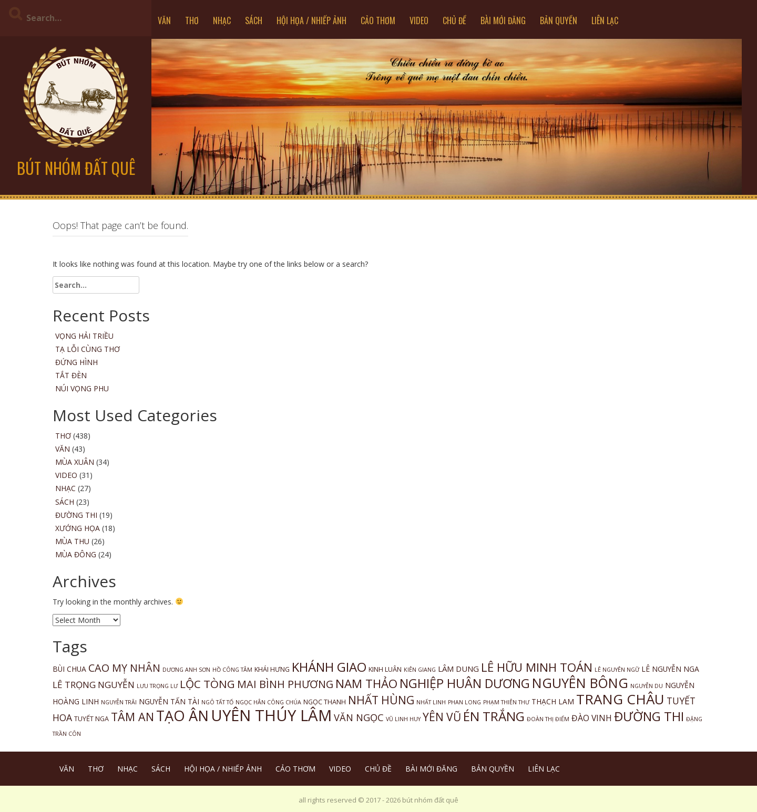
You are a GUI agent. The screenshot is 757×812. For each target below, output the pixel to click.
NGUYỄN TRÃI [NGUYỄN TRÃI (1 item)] (119, 702)
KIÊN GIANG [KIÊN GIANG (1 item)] (420, 669)
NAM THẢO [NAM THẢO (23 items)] (366, 683)
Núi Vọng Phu (82, 388)
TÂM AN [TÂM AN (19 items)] (132, 716)
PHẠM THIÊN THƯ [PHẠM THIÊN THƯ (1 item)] (506, 702)
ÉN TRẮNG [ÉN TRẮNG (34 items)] (494, 716)
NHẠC (222, 20)
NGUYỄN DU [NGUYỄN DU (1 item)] (646, 686)
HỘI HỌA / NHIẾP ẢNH (311, 20)
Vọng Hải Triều (84, 336)
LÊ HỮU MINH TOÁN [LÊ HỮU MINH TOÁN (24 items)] (536, 667)
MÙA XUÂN (74, 462)
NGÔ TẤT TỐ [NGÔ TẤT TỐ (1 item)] (217, 702)
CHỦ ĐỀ (454, 20)
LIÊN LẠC (604, 20)
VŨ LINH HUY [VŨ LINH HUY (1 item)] (403, 719)
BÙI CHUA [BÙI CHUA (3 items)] (69, 669)
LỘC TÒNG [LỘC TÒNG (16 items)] (207, 683)
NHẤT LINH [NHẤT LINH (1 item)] (431, 702)
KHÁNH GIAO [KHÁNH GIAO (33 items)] (329, 666)
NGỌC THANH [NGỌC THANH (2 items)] (324, 702)
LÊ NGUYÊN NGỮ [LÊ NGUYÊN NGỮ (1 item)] (617, 669)
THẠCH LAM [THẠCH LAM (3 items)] (552, 701)
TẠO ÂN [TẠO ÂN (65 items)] (182, 715)
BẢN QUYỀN (558, 20)
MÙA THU (72, 541)
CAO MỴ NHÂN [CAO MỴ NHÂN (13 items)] (124, 668)
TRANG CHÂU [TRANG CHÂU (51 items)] (620, 699)
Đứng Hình (76, 362)
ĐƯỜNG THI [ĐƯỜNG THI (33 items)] (649, 716)
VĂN (164, 20)
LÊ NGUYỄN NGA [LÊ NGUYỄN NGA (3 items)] (670, 669)
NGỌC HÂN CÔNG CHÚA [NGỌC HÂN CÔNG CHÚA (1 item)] (268, 702)
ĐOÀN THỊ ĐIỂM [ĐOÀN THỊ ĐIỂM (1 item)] (548, 719)
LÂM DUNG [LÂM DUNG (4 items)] (458, 668)
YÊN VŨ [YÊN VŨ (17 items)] (442, 716)
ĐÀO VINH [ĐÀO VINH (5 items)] (591, 718)
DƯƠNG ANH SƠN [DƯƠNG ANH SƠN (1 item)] (186, 669)
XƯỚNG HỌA (77, 528)
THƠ (192, 20)
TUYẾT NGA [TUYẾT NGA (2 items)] (91, 718)
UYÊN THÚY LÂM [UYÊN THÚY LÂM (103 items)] (271, 715)
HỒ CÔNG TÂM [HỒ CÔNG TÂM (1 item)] (232, 669)
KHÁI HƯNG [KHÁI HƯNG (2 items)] (272, 669)
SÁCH (253, 20)
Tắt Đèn (71, 375)
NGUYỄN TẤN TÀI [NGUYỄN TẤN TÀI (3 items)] (169, 701)
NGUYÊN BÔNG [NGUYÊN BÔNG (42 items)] (580, 683)
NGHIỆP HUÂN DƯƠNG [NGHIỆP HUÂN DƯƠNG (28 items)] (465, 683)
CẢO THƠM (378, 20)
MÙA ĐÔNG (75, 554)
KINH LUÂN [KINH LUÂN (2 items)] (385, 669)
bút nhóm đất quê (76, 168)
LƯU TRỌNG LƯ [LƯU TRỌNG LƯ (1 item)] (157, 686)
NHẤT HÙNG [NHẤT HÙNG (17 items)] (381, 699)
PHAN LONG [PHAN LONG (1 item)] (464, 702)
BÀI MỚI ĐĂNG (503, 20)
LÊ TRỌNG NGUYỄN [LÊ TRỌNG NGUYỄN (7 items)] (94, 685)
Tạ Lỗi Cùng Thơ (87, 349)
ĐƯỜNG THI (76, 515)
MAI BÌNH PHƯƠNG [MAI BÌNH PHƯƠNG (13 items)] (285, 684)
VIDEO (419, 20)
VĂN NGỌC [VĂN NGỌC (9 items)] (359, 717)
